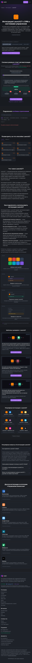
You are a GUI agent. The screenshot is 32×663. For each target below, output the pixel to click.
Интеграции (8, 7)
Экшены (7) (7, 139)
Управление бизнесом (16, 34)
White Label (3, 598)
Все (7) (3, 139)
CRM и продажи (6, 117)
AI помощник (3, 595)
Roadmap (3, 612)
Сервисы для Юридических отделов (8, 603)
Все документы (4, 638)
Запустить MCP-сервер (7, 44)
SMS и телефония (4, 119)
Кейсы (2, 600)
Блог (2, 613)
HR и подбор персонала (24, 117)
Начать (25, 2)
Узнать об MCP (26, 44)
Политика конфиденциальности (7, 639)
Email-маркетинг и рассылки (14, 117)
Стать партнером (4, 624)
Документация (4, 610)
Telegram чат (3, 622)
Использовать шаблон (16, 352)
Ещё (9, 119)
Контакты (3, 597)
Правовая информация (12, 655)
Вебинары (3, 615)
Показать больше (16, 436)
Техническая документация (7, 641)
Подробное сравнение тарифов (16, 101)
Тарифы (2, 593)
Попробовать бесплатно (16, 99)
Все (2, 117)
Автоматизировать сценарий (17, 44)
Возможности (4, 592)
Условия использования (6, 643)
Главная (2, 7)
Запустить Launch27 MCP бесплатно (11, 53)
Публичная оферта (5, 644)
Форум (2, 621)
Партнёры (3, 605)
